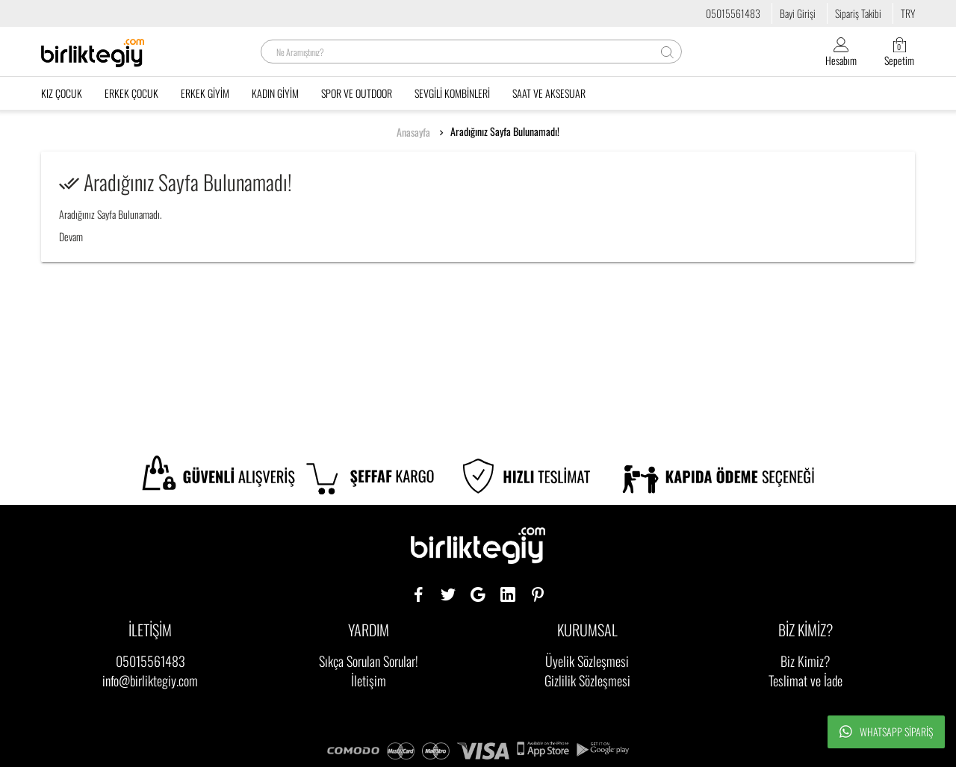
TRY (908, 13)
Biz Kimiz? (805, 661)
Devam (71, 236)
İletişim (368, 680)
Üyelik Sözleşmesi (587, 661)
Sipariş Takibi (858, 13)
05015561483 (733, 13)
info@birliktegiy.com (150, 680)
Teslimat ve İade (805, 680)
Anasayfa (413, 132)
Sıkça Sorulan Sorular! (368, 661)
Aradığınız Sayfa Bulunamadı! (504, 131)
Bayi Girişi (798, 13)
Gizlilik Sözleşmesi (587, 680)
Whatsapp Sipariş (886, 731)
